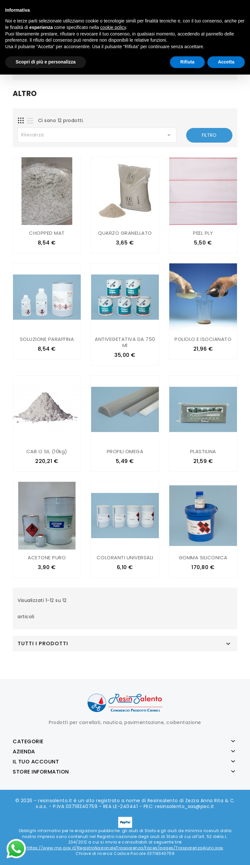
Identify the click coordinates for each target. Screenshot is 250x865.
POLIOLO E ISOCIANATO (202, 339)
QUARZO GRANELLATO (125, 233)
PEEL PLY (203, 233)
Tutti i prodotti (43, 643)
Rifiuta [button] (187, 61)
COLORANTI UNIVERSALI (125, 557)
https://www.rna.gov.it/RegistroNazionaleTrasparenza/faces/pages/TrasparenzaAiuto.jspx (125, 847)
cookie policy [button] (113, 27)
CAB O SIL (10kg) (46, 451)
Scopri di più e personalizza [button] (46, 61)
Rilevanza (97, 135)
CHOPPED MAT (47, 233)
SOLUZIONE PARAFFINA (47, 339)
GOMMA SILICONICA (203, 557)
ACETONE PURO (47, 557)
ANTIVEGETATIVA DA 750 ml (125, 342)
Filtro (209, 135)
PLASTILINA (203, 451)
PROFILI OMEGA (125, 451)
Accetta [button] (226, 61)
